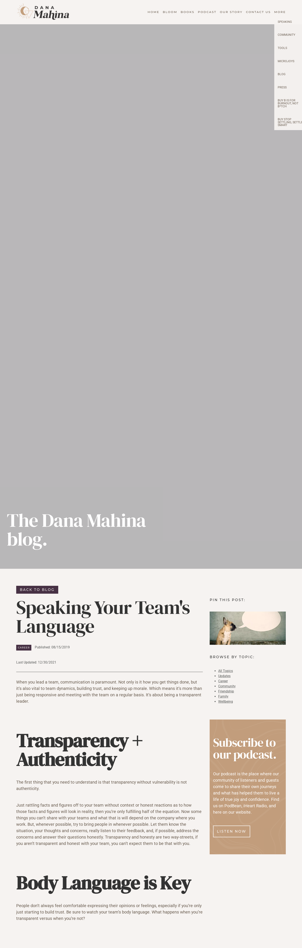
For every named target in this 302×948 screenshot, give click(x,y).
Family (223, 696)
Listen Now (231, 831)
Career (24, 647)
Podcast (207, 12)
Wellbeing (225, 702)
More (280, 12)
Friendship (226, 691)
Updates (224, 676)
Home (153, 12)
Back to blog (37, 590)
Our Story (231, 12)
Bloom (170, 12)
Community (227, 686)
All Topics (225, 671)
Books (188, 12)
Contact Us (258, 12)
